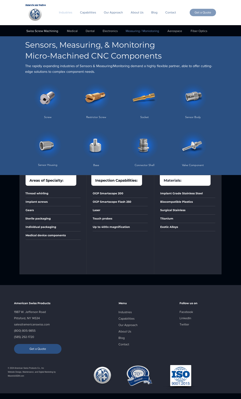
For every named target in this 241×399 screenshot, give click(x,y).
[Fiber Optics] (199, 31)
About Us (124, 331)
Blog (121, 337)
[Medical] (72, 31)
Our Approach (128, 325)
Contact (123, 344)
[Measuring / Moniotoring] (142, 31)
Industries (125, 312)
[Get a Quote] (203, 12)
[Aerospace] (174, 31)
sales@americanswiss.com (32, 324)
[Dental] (90, 31)
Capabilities (126, 318)
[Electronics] (110, 31)
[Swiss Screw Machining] (42, 31)
